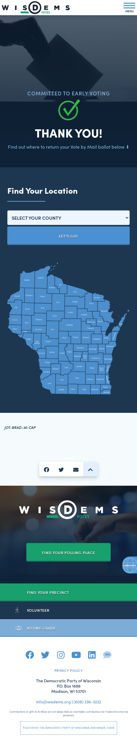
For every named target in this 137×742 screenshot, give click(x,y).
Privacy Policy (68, 670)
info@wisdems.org (53, 702)
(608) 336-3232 (87, 702)
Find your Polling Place (68, 552)
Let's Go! (68, 236)
